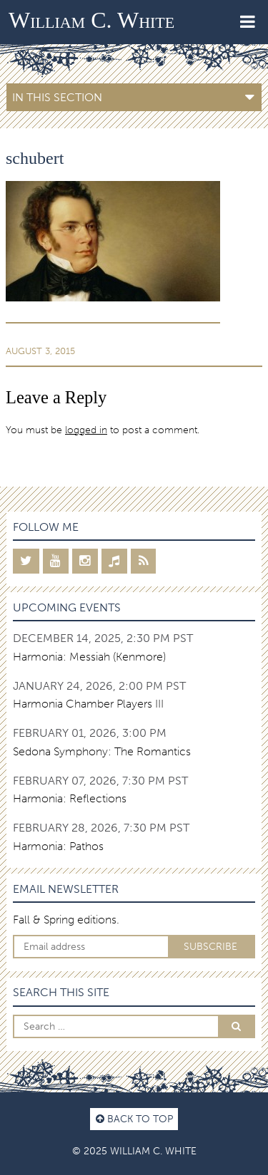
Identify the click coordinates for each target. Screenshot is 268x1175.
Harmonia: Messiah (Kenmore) (89, 656)
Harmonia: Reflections (69, 798)
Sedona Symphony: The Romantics (102, 751)
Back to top (134, 1118)
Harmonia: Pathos (58, 846)
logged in (86, 429)
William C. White (91, 20)
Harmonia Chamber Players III (88, 703)
